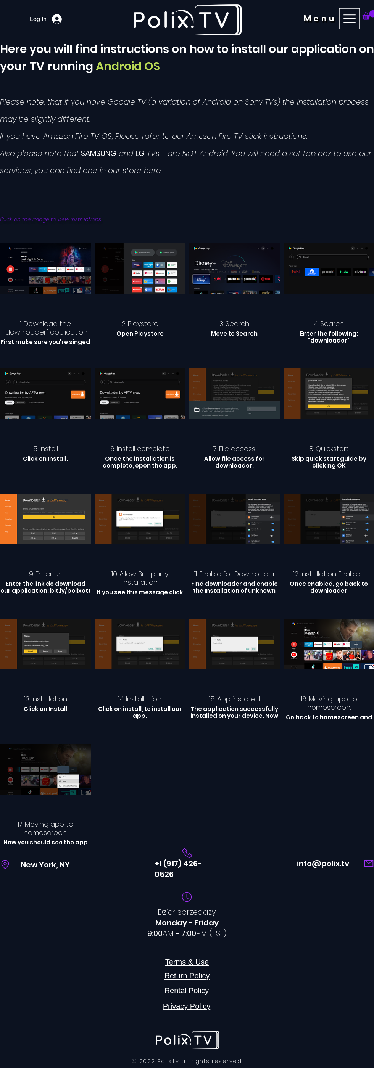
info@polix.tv (323, 863)
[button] (333, 18)
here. (153, 170)
